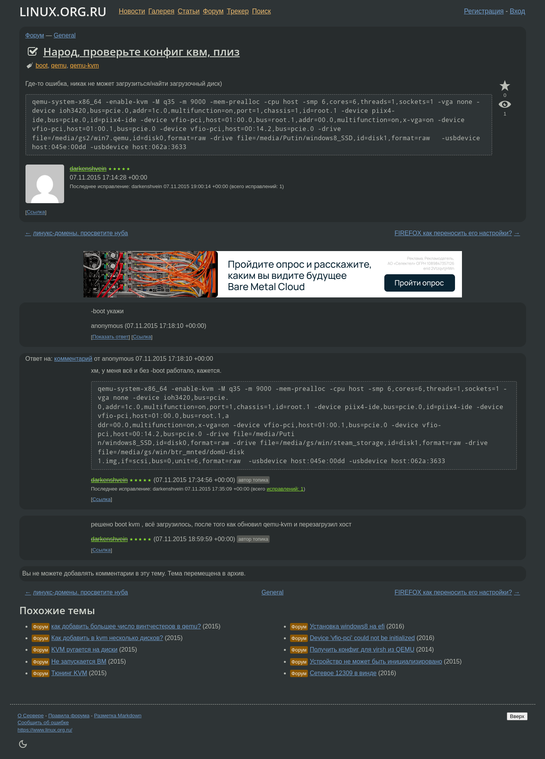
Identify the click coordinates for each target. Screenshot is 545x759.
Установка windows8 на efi (347, 626)
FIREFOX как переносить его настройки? (453, 233)
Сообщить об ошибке (43, 722)
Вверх (517, 716)
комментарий (73, 358)
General (65, 35)
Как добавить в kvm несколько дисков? (107, 638)
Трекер (238, 11)
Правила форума (69, 715)
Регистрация (484, 11)
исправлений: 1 (285, 489)
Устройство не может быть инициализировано (376, 661)
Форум (213, 11)
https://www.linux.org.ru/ (45, 730)
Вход (517, 11)
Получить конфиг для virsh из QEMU (362, 649)
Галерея (161, 11)
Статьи (189, 11)
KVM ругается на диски (84, 649)
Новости (132, 11)
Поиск (261, 11)
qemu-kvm (84, 65)
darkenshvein (88, 168)
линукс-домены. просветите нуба (80, 233)
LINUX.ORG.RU (63, 11)
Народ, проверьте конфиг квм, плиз (141, 51)
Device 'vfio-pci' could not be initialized (362, 638)
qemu (58, 65)
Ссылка (36, 212)
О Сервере (31, 715)
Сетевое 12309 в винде (343, 673)
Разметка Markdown (117, 715)
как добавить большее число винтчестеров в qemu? (126, 626)
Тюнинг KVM (69, 673)
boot (42, 65)
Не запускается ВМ (79, 661)
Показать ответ (110, 337)
